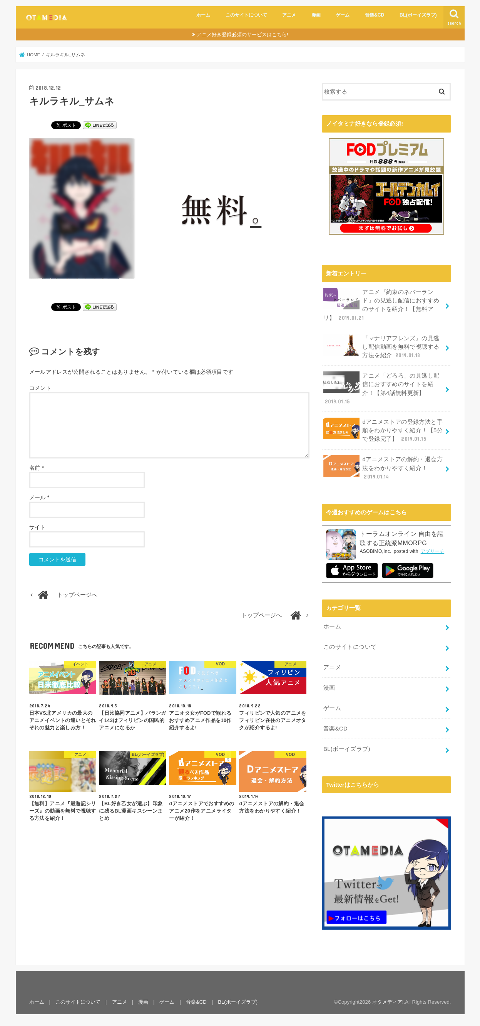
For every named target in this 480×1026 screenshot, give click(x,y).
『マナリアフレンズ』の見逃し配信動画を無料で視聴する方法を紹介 (381, 346)
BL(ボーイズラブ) (418, 15)
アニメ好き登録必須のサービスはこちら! (242, 34)
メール (39, 497)
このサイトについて (246, 15)
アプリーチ (433, 551)
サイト (37, 527)
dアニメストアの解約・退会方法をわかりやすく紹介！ (383, 467)
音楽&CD (375, 15)
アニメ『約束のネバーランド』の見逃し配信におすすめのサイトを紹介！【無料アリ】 (381, 304)
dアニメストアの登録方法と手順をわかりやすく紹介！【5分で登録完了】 (383, 429)
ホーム (203, 15)
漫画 (316, 15)
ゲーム (343, 15)
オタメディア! (388, 1001)
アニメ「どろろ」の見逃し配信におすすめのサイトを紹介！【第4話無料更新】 (381, 388)
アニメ (289, 15)
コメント (40, 388)
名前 (36, 468)
